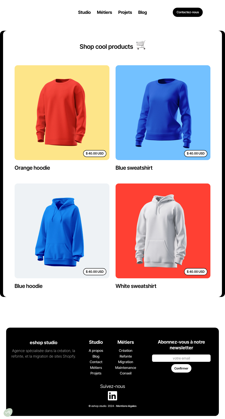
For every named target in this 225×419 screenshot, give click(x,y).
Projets (95, 373)
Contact (96, 362)
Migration (125, 362)
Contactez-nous (188, 12)
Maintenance (125, 367)
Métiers (96, 367)
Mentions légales (126, 405)
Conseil (126, 373)
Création (125, 350)
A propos (96, 350)
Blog (96, 356)
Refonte (126, 356)
